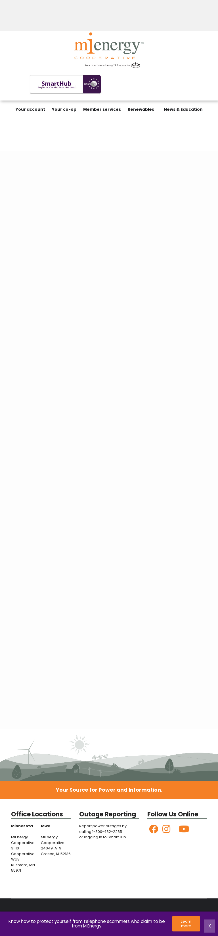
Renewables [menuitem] (141, 109)
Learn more (186, 924)
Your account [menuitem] (30, 109)
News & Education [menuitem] (183, 109)
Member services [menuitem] (102, 109)
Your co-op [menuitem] (64, 109)
